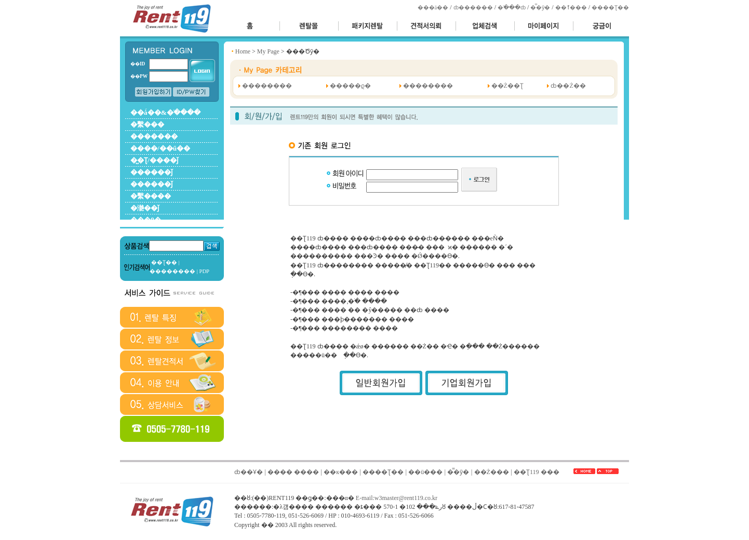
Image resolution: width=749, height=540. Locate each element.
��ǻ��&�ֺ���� (165, 112)
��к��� (341, 472)
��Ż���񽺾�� (491, 472)
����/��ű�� (160, 148)
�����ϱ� (350, 85)
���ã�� (433, 7)
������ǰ (151, 172)
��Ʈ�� (164, 262)
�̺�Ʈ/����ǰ (154, 160)
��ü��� (425, 472)
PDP (204, 271)
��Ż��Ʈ (507, 85)
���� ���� (293, 472)
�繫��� (147, 124)
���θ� (145, 220)
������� (154, 136)
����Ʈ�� (610, 7)
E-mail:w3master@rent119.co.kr (396, 498)
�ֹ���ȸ (512, 7)
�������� (172, 271)
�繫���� (150, 196)
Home (242, 51)
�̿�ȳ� (540, 7)
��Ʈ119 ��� (536, 472)
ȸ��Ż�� (568, 85)
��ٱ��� (571, 7)
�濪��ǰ (144, 208)
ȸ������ (473, 7)
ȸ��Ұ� (248, 472)
